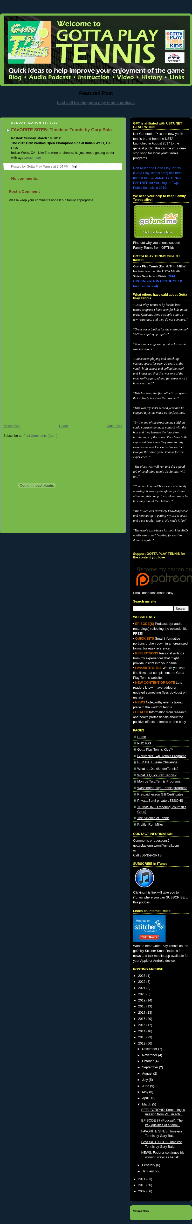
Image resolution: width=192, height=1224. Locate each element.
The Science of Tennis (153, 818)
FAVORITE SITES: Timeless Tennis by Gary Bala (61, 129)
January (148, 1171)
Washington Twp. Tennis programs (162, 788)
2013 (142, 1037)
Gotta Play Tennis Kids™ (155, 749)
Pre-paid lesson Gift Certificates (160, 794)
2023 (142, 976)
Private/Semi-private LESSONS (160, 801)
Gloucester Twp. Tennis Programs (161, 756)
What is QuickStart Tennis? (156, 775)
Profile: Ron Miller (150, 824)
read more (33, 158)
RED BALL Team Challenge (157, 762)
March (147, 1104)
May (145, 1092)
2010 (142, 1185)
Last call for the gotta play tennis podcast (96, 102)
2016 (142, 1019)
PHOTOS (144, 743)
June (146, 1086)
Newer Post (11, 426)
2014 (142, 1031)
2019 (142, 1000)
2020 (142, 994)
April (146, 1098)
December (150, 1049)
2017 (142, 1012)
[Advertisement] (48, 370)
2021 (142, 988)
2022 (142, 982)
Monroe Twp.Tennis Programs (159, 781)
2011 (142, 1179)
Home (63, 426)
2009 (142, 1191)
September (150, 1067)
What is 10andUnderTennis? (157, 769)
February (149, 1165)
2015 (142, 1025)
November (150, 1055)
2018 (142, 1006)
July (145, 1080)
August (147, 1073)
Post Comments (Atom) (40, 436)
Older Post (114, 426)
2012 (142, 1043)
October (148, 1061)
